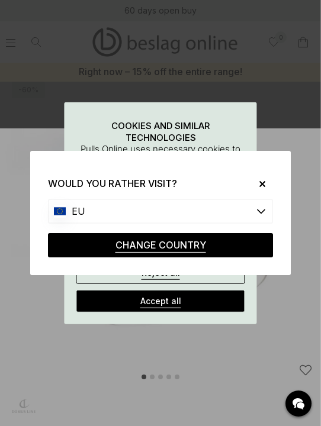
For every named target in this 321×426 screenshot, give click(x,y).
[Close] (258, 184)
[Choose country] (160, 211)
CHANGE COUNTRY (160, 245)
